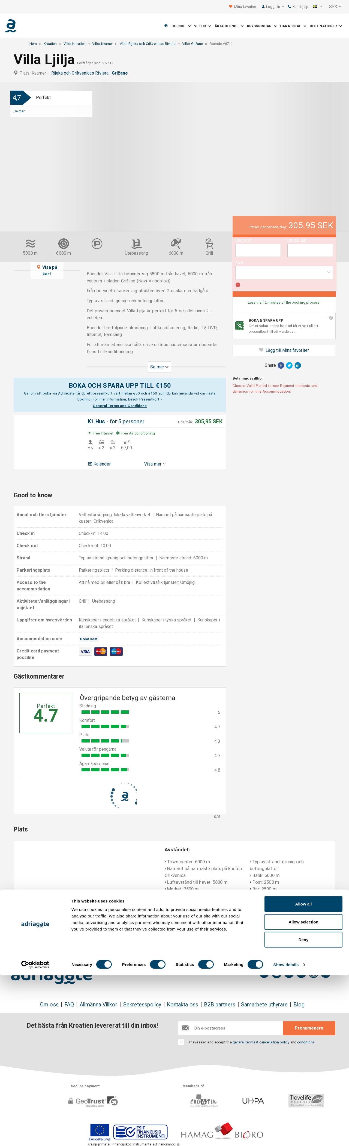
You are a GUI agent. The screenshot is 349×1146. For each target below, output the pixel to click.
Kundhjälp (298, 7)
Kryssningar (261, 26)
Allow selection (303, 1092)
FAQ (69, 1005)
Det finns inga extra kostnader (100, 943)
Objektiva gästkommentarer (299, 939)
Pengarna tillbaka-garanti (163, 939)
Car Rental (293, 26)
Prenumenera (309, 1028)
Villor (202, 26)
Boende (181, 26)
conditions (306, 1042)
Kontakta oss (182, 1005)
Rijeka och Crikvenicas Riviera (81, 73)
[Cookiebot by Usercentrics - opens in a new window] (35, 1135)
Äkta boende (229, 26)
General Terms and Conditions (120, 405)
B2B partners (219, 1005)
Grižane (121, 73)
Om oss (49, 1005)
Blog (298, 1005)
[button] (318, 7)
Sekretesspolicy (142, 1005)
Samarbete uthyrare (264, 1005)
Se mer (19, 111)
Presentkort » (150, 399)
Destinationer (326, 26)
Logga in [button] (275, 7)
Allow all (303, 1074)
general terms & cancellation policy (261, 1042)
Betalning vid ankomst (229, 939)
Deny (304, 1110)
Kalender (99, 464)
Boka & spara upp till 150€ (43, 943)
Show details (286, 1135)
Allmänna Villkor (98, 1005)
